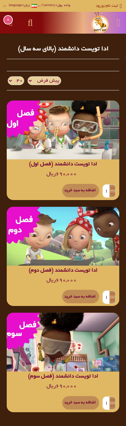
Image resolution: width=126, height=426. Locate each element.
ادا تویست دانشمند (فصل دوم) (63, 271)
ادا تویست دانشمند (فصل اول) (63, 164)
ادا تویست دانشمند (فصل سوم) (63, 377)
